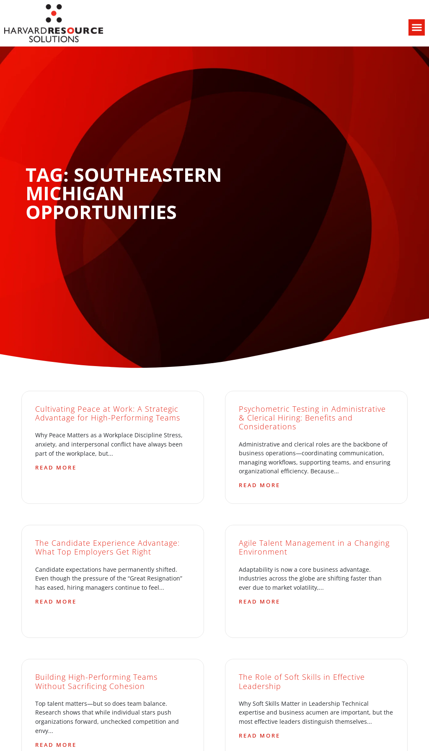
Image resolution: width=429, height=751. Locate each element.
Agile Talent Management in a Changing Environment (314, 547)
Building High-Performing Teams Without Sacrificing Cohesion (96, 681)
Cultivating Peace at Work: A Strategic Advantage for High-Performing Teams (107, 413)
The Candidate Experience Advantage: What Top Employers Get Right (107, 547)
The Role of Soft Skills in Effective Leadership (302, 681)
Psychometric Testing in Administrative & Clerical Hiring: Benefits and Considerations (312, 417)
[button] (416, 27)
